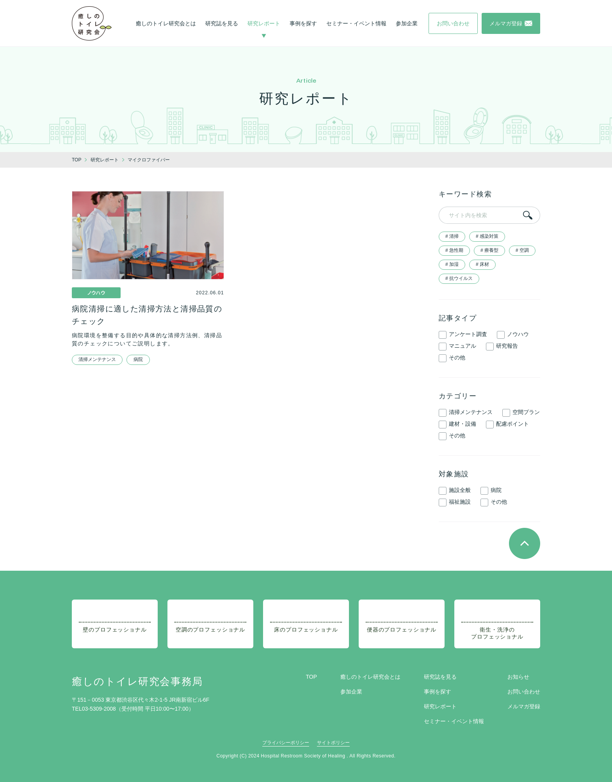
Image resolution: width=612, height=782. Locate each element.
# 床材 (482, 264)
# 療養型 (489, 250)
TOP (311, 677)
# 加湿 (452, 264)
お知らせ (518, 677)
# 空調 (522, 250)
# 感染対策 (487, 236)
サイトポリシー (333, 742)
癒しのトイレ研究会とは (166, 23)
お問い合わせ (523, 691)
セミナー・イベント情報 (356, 23)
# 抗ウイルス (459, 278)
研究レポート (263, 23)
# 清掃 (452, 236)
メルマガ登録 (523, 706)
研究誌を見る (221, 23)
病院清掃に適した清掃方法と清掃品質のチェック (147, 315)
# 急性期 (454, 250)
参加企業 (407, 23)
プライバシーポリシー (285, 742)
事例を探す (303, 23)
